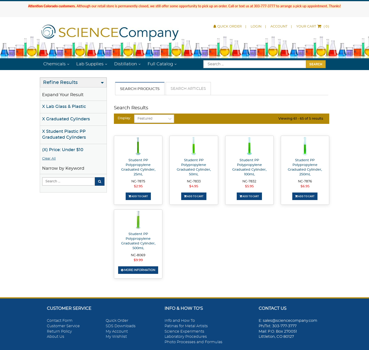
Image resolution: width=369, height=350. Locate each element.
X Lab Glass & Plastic (64, 107)
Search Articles (188, 88)
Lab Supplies (90, 64)
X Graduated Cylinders (66, 119)
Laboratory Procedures (185, 336)
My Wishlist (116, 336)
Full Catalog (160, 64)
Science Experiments (184, 331)
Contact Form (59, 320)
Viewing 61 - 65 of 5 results (300, 118)
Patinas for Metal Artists (186, 326)
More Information (138, 270)
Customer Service (63, 326)
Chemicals (54, 64)
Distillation (125, 64)
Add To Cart (138, 196)
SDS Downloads (121, 326)
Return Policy (59, 331)
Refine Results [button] (60, 82)
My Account (117, 331)
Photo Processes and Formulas (193, 342)
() (312, 26)
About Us (55, 336)
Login (256, 26)
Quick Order (227, 26)
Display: (124, 118)
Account (278, 26)
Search (315, 64)
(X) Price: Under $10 (62, 150)
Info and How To (179, 320)
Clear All (49, 158)
